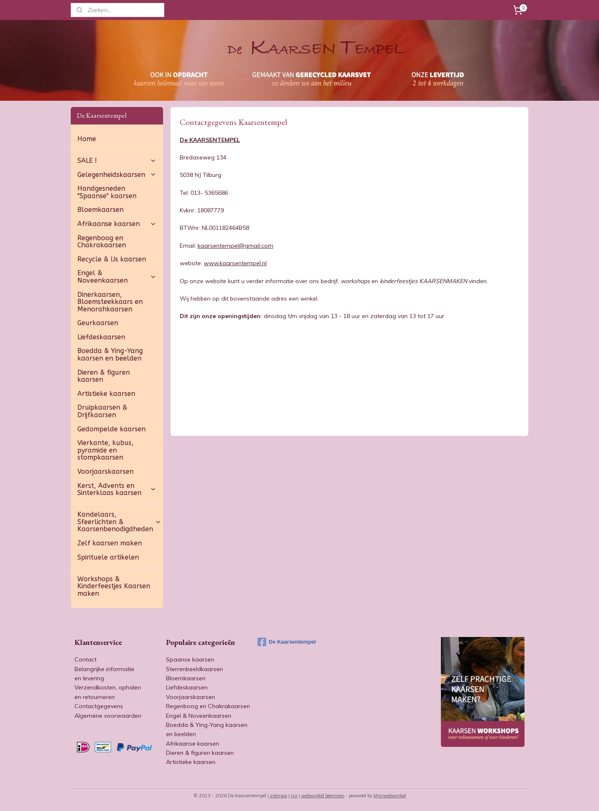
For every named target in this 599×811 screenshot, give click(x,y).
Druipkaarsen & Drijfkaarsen (102, 411)
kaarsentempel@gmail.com (235, 245)
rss (294, 796)
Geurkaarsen (97, 323)
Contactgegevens (98, 706)
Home (86, 139)
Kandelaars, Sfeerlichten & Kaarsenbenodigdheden (119, 521)
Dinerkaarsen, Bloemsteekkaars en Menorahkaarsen (110, 302)
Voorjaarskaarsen (105, 471)
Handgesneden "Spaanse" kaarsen (106, 192)
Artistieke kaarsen (106, 394)
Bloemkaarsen (100, 210)
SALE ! (116, 160)
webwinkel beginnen (322, 796)
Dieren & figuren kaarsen (103, 376)
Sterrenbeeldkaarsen (194, 669)
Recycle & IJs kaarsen (111, 259)
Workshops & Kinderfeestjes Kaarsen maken (113, 586)
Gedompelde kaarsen (111, 429)
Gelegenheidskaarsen (116, 175)
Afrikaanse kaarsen (116, 224)
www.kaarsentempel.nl (234, 263)
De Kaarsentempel (286, 642)
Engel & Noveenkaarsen (116, 276)
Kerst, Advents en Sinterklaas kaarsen (116, 489)
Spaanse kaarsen (190, 659)
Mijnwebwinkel (390, 796)
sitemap (278, 796)
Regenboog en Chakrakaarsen (101, 241)
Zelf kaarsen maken (109, 543)
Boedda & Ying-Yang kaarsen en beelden (110, 354)
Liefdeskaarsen (101, 337)
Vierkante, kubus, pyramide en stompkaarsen (105, 450)
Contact (85, 659)
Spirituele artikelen (108, 557)
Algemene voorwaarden (107, 715)
